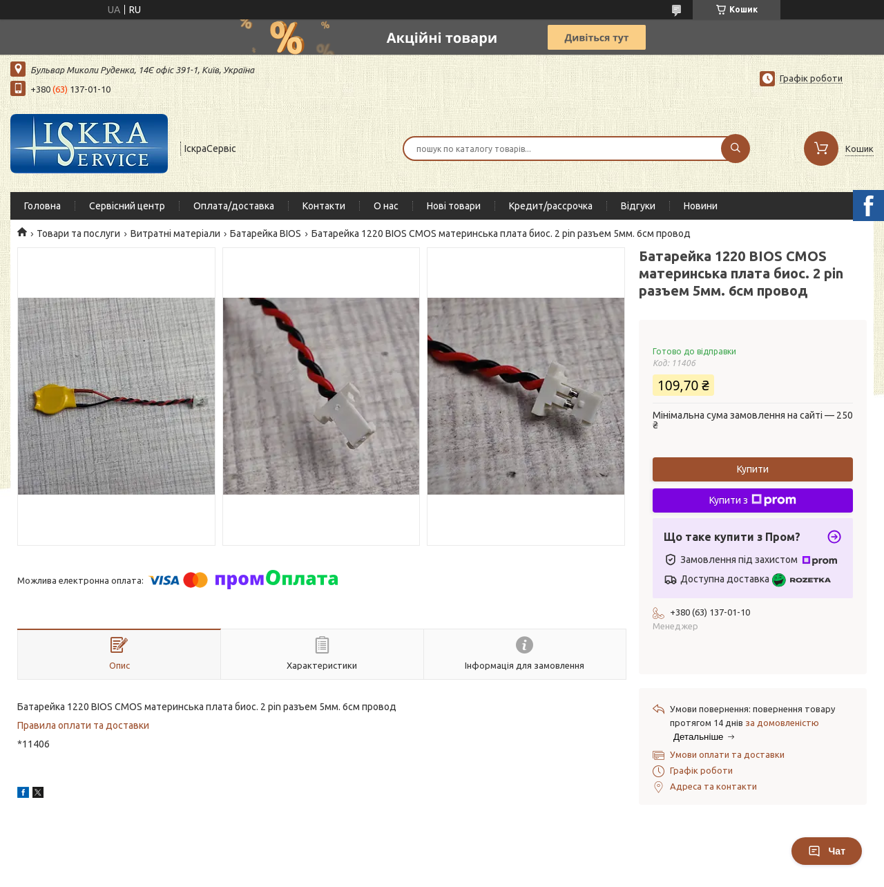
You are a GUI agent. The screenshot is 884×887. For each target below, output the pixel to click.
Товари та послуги (78, 233)
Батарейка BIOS (265, 233)
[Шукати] (735, 148)
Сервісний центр (127, 206)
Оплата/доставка (233, 206)
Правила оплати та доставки (83, 725)
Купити (753, 469)
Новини (701, 206)
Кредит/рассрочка (551, 206)
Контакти (323, 206)
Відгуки (638, 206)
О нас (386, 206)
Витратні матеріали (175, 233)
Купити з (752, 500)
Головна (42, 206)
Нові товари (454, 206)
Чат (826, 851)
